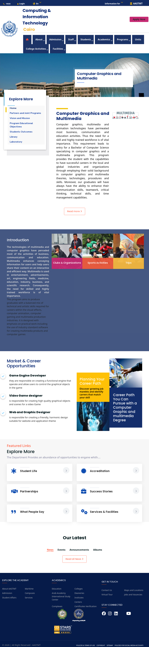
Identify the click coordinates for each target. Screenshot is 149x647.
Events (59, 545)
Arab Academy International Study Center (61, 592)
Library (14, 141)
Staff (57, 39)
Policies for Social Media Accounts (127, 641)
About (32, 39)
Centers (78, 597)
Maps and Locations (133, 585)
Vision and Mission (21, 119)
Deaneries (79, 588)
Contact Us (107, 585)
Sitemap (106, 641)
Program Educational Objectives (23, 127)
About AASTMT (9, 584)
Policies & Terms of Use (80, 641)
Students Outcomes (22, 135)
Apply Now (139, 20)
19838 (7, 4)
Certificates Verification (85, 602)
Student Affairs (9, 593)
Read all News (74, 554)
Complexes (57, 602)
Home (13, 104)
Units (111, 39)
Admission (46, 39)
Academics (83, 39)
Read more (74, 207)
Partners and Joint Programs (21, 112)
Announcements (80, 545)
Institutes (79, 593)
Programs (98, 39)
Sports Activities (97, 258)
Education (56, 584)
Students (69, 39)
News (46, 545)
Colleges (78, 584)
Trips (128, 258)
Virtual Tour (107, 590)
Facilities (28, 45)
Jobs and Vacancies (133, 590)
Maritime (29, 584)
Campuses (30, 588)
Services (29, 593)
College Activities (127, 39)
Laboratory (17, 146)
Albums (101, 545)
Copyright (96, 641)
